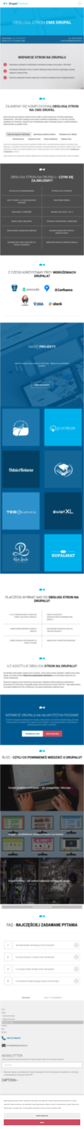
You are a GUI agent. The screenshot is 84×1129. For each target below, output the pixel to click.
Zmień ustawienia (42, 1116)
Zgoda (42, 1122)
